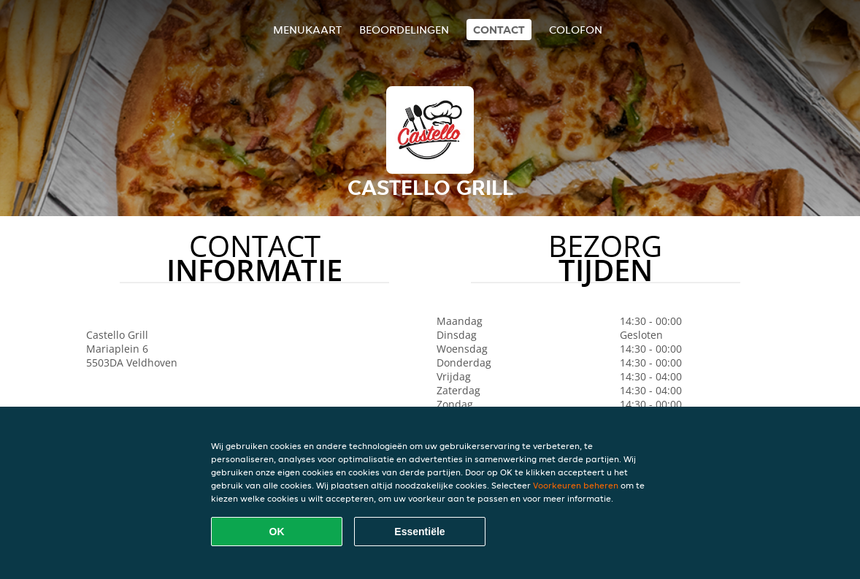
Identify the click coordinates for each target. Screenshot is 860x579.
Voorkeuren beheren (575, 485)
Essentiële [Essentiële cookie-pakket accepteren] (419, 531)
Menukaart (307, 29)
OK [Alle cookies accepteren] (277, 531)
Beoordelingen (404, 29)
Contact (499, 29)
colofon (575, 29)
